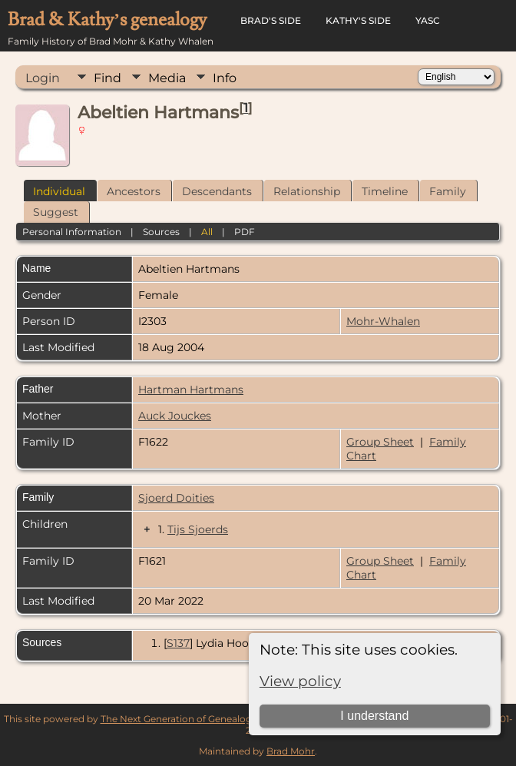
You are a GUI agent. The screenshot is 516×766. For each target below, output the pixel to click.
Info (225, 78)
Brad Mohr (290, 751)
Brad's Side (270, 20)
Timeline (385, 191)
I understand (374, 715)
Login (42, 78)
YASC (427, 20)
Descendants (217, 191)
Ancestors (133, 191)
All (207, 231)
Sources (161, 231)
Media (167, 78)
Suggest (55, 212)
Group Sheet (380, 442)
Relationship (306, 191)
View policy (300, 681)
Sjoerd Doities (176, 498)
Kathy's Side (358, 20)
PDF (244, 231)
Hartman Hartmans (190, 389)
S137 (178, 643)
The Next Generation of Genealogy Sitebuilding (207, 719)
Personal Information (71, 231)
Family (447, 191)
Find (107, 78)
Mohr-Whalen (383, 321)
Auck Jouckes (174, 416)
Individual (59, 191)
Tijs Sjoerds (197, 529)
